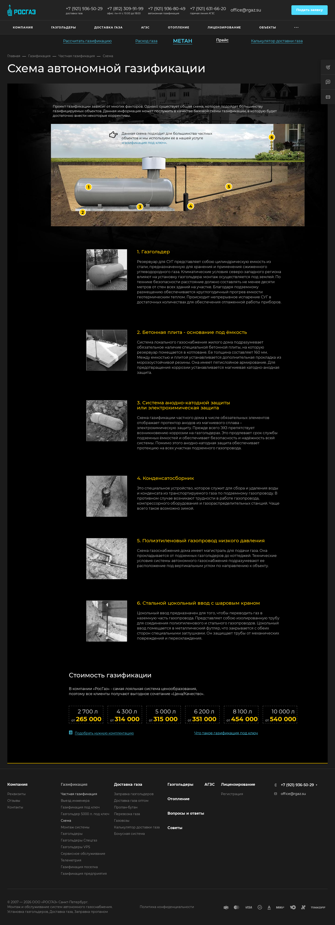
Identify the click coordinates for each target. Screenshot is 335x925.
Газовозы (121, 820)
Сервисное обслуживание (83, 853)
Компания (17, 784)
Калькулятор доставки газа (137, 827)
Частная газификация (79, 794)
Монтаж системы (75, 827)
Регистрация (232, 794)
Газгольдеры (72, 834)
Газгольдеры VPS (75, 847)
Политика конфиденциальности (167, 907)
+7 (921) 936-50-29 (84, 8)
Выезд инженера (75, 800)
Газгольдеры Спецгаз (79, 840)
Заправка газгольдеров (134, 794)
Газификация (74, 784)
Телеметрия (71, 860)
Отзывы (13, 800)
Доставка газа (128, 784)
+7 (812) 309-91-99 (125, 8)
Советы (175, 828)
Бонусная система (129, 834)
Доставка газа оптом (131, 800)
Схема (66, 820)
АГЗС (209, 784)
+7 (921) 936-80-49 (166, 8)
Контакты (15, 807)
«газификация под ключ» (144, 142)
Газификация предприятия (84, 873)
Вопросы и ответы (186, 813)
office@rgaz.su (246, 10)
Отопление (179, 799)
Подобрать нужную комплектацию (104, 733)
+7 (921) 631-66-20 (208, 8)
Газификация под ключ (80, 807)
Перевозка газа (127, 814)
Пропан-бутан (125, 807)
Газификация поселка (79, 867)
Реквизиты (16, 794)
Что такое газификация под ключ (226, 733)
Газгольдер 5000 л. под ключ (85, 814)
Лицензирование (238, 784)
